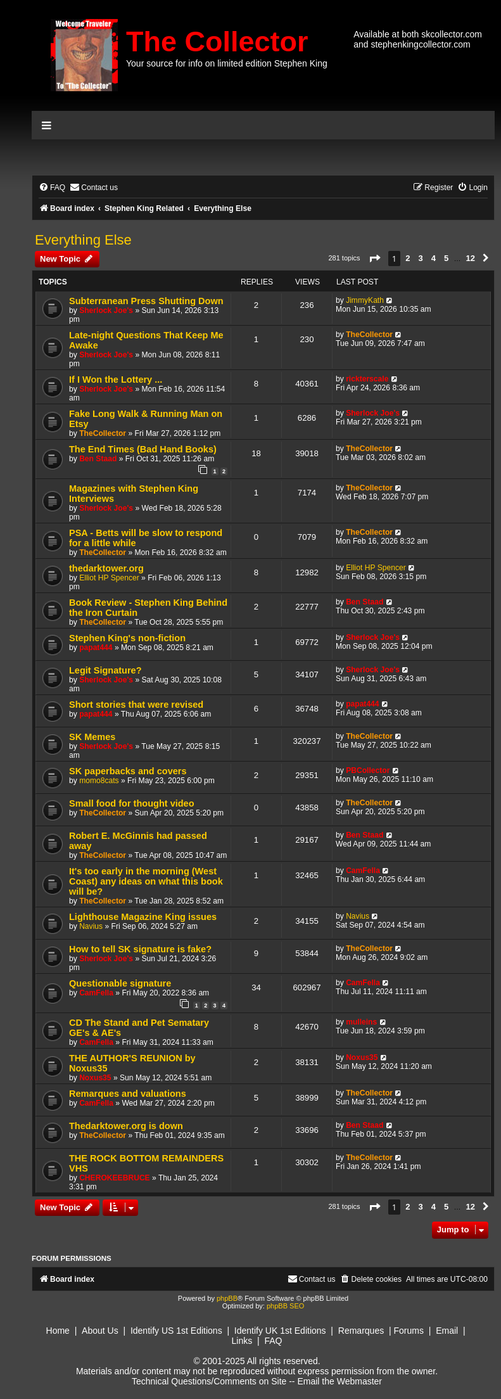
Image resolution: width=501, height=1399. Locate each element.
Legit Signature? (105, 670)
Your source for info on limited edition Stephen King (226, 63)
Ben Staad (98, 458)
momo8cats (99, 780)
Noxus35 (95, 1077)
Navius (91, 926)
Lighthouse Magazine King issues (143, 917)
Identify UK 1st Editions (280, 1331)
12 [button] (470, 258)
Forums (408, 1331)
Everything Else (83, 240)
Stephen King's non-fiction (127, 638)
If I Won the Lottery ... (115, 379)
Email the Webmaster (339, 1381)
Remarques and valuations (127, 1094)
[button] (374, 259)
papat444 (95, 647)
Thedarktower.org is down (126, 1126)
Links (242, 1341)
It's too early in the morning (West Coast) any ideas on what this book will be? (146, 881)
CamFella (363, 870)
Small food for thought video (131, 803)
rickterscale (367, 378)
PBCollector (368, 770)
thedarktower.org (106, 568)
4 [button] (433, 258)
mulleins (361, 1022)
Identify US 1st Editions (176, 1331)
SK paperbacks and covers (128, 771)
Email (447, 1331)
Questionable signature (120, 983)
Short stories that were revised (136, 705)
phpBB (227, 1298)
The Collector (217, 41)
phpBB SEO (285, 1306)
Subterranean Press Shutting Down (146, 301)
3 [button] (421, 258)
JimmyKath (365, 300)
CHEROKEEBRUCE (114, 1177)
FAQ (273, 1341)
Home (58, 1331)
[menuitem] (52, 187)
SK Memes (92, 737)
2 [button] (407, 258)
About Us (100, 1331)
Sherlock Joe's (106, 310)
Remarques (361, 1331)
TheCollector (369, 334)
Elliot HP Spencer (109, 577)
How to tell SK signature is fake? (140, 949)
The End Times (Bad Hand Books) (143, 449)
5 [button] (446, 258)
